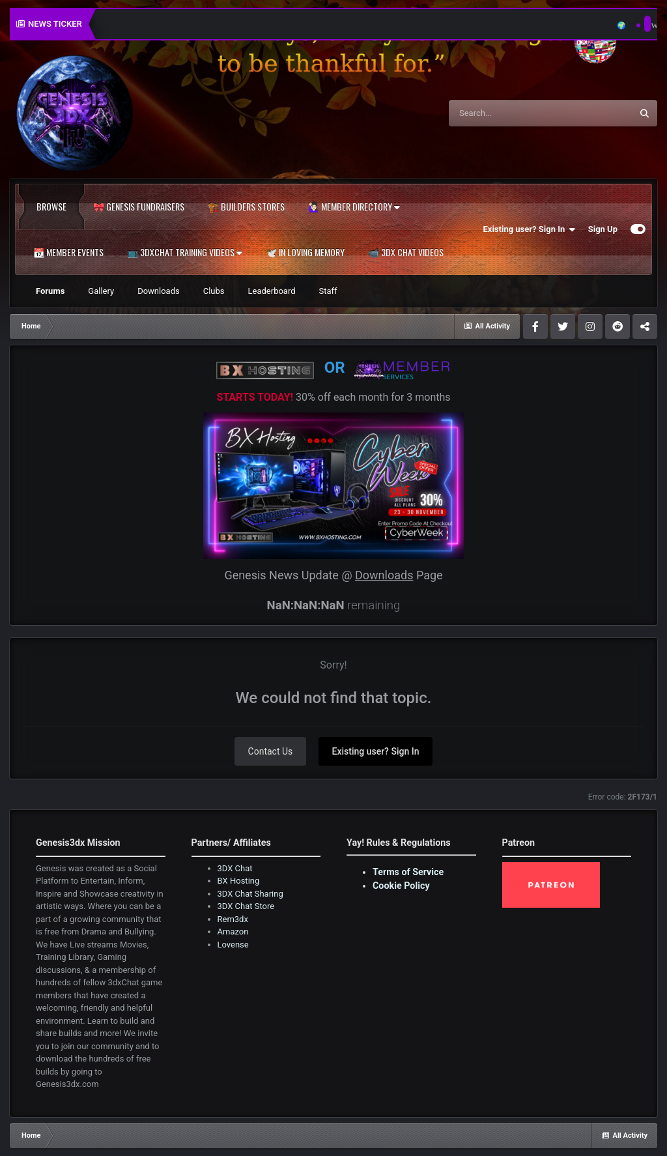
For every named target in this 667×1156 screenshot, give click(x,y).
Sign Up (602, 229)
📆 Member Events (68, 252)
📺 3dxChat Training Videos (184, 252)
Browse (51, 206)
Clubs (214, 291)
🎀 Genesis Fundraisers (138, 206)
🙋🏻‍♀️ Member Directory (354, 206)
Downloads (158, 291)
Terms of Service (408, 872)
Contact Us (270, 751)
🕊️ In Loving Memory (305, 252)
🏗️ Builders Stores (246, 206)
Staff (328, 291)
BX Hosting (239, 881)
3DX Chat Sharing (250, 894)
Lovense (233, 944)
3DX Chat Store (246, 906)
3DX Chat (235, 868)
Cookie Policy (401, 885)
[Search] (507, 113)
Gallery (101, 291)
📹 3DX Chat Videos (405, 252)
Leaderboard (272, 291)
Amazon (233, 931)
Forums (50, 291)
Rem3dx (233, 919)
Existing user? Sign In (529, 229)
